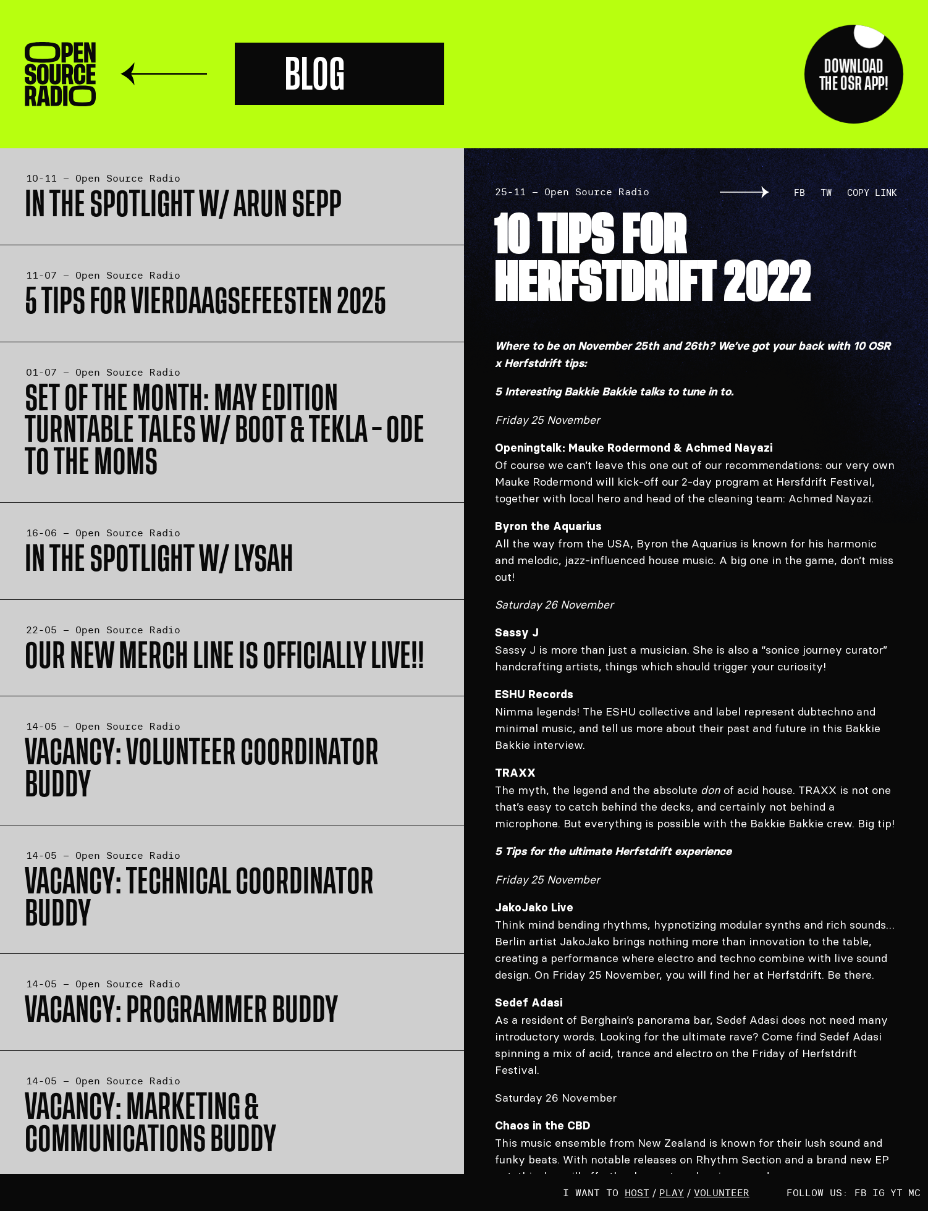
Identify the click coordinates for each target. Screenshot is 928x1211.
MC (914, 1192)
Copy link (872, 192)
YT (896, 1192)
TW (826, 192)
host (637, 1192)
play (671, 1192)
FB (799, 192)
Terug (163, 74)
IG (878, 1192)
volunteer (721, 1192)
